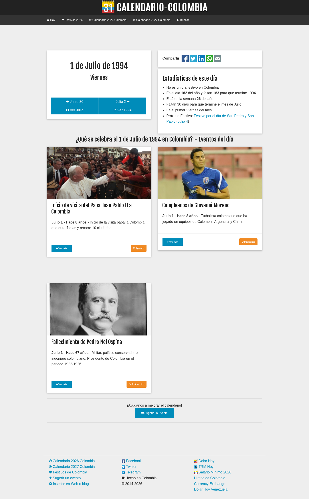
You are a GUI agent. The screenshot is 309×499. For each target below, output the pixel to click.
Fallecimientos (136, 384)
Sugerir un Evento (154, 413)
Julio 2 (123, 102)
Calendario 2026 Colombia (108, 20)
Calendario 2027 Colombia (151, 20)
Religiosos (138, 248)
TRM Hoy (204, 467)
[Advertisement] (154, 37)
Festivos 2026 (72, 20)
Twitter (129, 467)
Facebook (132, 461)
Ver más (61, 248)
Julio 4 (183, 121)
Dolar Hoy (204, 461)
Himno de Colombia (209, 478)
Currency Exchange (209, 484)
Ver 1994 (123, 110)
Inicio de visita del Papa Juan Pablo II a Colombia (91, 208)
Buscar (183, 20)
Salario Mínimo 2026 (212, 472)
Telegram (131, 472)
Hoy (51, 20)
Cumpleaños (248, 241)
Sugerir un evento (65, 478)
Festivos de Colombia (68, 472)
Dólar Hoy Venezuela (210, 489)
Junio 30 (74, 102)
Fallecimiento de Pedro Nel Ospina (86, 342)
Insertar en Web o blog (69, 484)
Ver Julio (74, 110)
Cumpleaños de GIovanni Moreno (196, 205)
